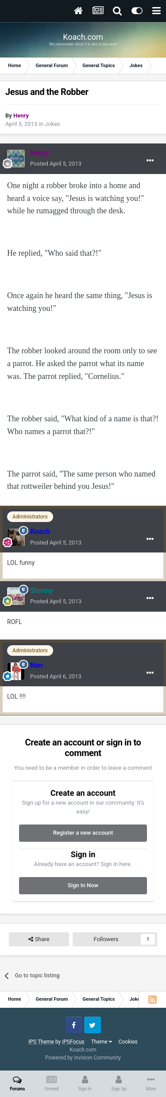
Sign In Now (83, 885)
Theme (101, 1042)
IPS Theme (41, 1042)
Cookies (128, 1042)
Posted (55, 163)
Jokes (52, 124)
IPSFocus (73, 1042)
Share (38, 939)
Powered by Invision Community (83, 1058)
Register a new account (83, 832)
